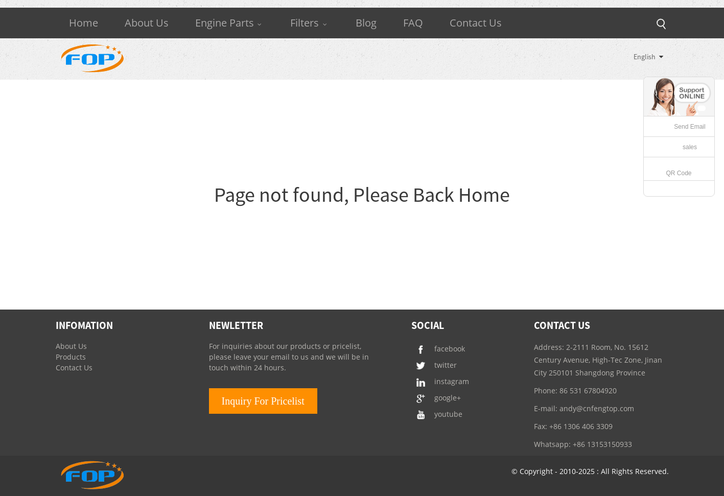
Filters (309, 23)
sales (690, 147)
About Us (147, 23)
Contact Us (476, 23)
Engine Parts (229, 23)
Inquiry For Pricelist (263, 401)
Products (71, 357)
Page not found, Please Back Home (362, 194)
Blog (366, 23)
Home (83, 23)
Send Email (689, 126)
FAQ (413, 23)
